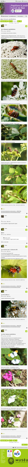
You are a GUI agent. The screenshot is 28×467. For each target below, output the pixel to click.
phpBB (3, 451)
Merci (2, 232)
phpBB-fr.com (3, 457)
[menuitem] (3, 1)
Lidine (10, 205)
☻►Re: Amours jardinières (8, 334)
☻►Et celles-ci (5, 294)
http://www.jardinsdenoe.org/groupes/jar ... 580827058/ (11, 211)
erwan (6, 215)
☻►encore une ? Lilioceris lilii (9, 249)
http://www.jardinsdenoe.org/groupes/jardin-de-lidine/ (10, 212)
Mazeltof (2, 460)
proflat (4, 458)
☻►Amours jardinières (8, 19)
